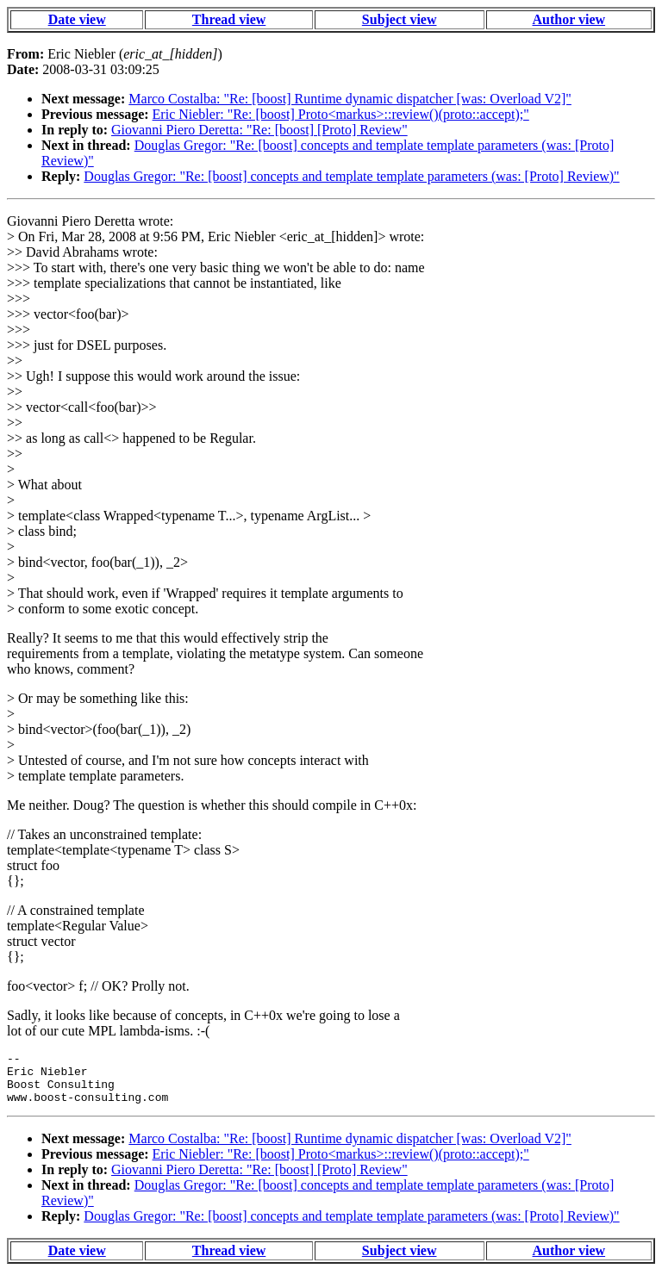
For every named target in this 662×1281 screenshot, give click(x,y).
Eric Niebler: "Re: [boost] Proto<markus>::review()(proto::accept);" (341, 114)
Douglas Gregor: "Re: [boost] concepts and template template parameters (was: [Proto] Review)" (351, 176)
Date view (77, 19)
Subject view (399, 19)
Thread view (228, 19)
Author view (569, 19)
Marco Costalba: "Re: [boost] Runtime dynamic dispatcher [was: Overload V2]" (349, 98)
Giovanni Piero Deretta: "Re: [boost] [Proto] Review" (259, 129)
